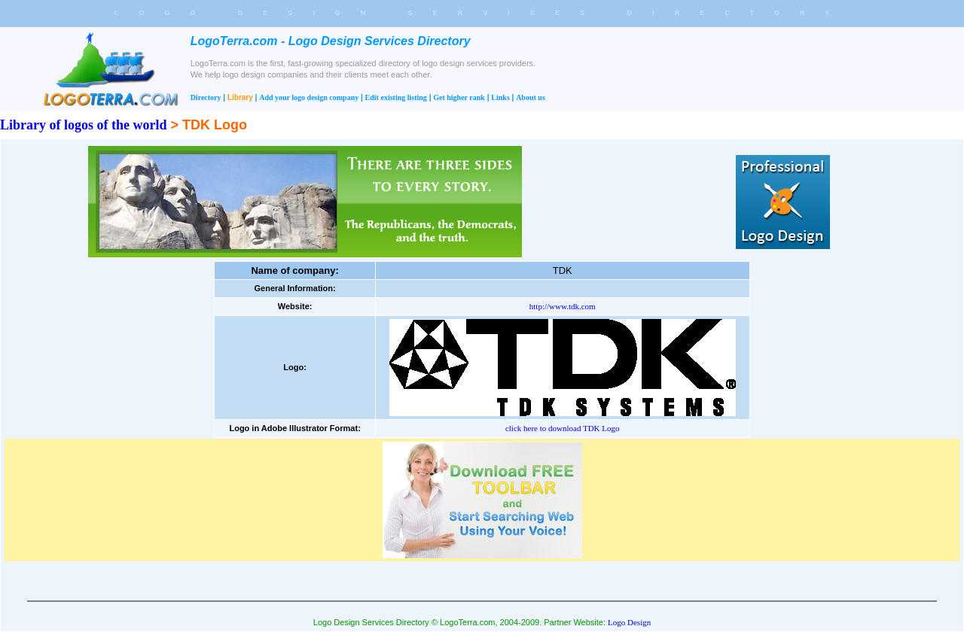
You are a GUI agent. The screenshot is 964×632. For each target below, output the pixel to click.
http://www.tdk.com (562, 306)
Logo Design (629, 622)
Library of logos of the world (83, 124)
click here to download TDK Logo (562, 428)
